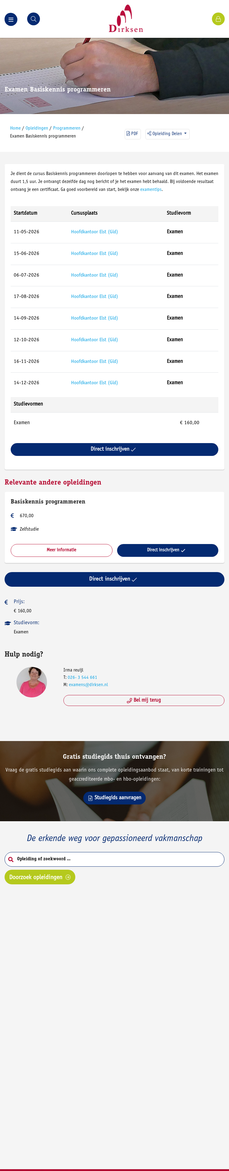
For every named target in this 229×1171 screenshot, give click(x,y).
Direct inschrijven (113, 449)
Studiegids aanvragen (114, 798)
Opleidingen (37, 128)
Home (15, 128)
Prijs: (19, 602)
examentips (151, 190)
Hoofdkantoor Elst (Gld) (94, 232)
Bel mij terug (144, 700)
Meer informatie (61, 550)
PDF (132, 133)
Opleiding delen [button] (165, 133)
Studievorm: (26, 623)
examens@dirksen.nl (88, 685)
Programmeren (67, 128)
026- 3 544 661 (82, 677)
